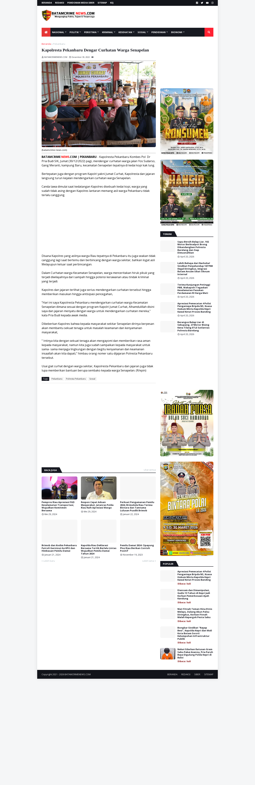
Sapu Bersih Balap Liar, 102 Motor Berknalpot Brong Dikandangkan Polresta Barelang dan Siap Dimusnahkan (193, 247)
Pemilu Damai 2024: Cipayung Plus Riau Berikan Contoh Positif (137, 548)
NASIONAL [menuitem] (58, 32)
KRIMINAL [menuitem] (107, 32)
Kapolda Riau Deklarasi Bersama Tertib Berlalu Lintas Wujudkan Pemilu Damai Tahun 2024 (98, 549)
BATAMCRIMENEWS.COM (78, 674)
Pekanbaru (59, 43)
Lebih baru (49, 560)
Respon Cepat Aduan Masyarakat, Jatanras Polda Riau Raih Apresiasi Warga (97, 505)
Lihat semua (150, 469)
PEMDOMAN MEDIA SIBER (80, 2)
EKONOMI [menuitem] (176, 32)
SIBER (197, 674)
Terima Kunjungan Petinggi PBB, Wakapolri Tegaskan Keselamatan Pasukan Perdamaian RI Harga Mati (193, 288)
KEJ (112, 2)
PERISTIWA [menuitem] (90, 32)
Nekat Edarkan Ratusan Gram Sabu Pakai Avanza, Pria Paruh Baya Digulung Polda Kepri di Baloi (195, 653)
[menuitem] (46, 32)
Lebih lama (148, 560)
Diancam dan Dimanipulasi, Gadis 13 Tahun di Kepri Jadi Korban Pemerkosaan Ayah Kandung (193, 594)
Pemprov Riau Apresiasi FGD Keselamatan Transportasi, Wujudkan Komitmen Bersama (58, 506)
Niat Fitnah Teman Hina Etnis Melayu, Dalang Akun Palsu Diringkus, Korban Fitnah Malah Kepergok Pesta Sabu (194, 613)
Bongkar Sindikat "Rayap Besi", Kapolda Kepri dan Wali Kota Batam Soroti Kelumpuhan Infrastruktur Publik (194, 633)
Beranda (46, 43)
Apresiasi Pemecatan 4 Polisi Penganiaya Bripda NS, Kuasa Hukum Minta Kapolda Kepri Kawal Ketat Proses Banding (194, 307)
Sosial (92, 378)
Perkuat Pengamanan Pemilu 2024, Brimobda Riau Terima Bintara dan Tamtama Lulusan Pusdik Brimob (137, 506)
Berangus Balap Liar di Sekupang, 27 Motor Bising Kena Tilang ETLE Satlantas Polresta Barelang (193, 326)
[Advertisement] (160, 17)
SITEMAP (102, 2)
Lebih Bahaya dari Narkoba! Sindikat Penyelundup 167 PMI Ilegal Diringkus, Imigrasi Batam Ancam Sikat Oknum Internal (195, 269)
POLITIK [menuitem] (74, 32)
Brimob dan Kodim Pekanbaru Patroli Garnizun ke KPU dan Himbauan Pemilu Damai (59, 548)
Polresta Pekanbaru (76, 378)
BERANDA (47, 2)
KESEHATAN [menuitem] (125, 32)
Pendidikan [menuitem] (158, 32)
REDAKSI (59, 2)
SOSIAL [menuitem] (142, 32)
